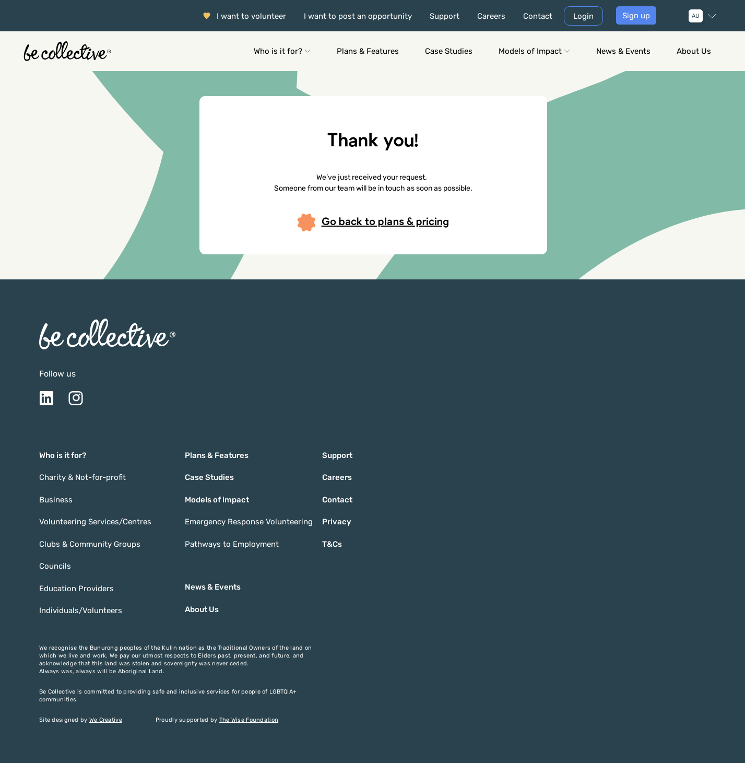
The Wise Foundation (248, 720)
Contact (537, 16)
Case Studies (448, 51)
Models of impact (217, 499)
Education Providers (76, 588)
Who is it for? (282, 51)
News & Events (623, 51)
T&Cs (332, 544)
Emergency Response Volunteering (249, 521)
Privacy (336, 521)
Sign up (636, 15)
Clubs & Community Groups (89, 544)
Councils (55, 566)
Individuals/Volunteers (80, 610)
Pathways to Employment (232, 544)
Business (56, 499)
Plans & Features (368, 51)
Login (583, 16)
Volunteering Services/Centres (95, 521)
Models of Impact (534, 51)
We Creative (105, 720)
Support (444, 16)
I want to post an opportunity (358, 16)
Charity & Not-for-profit (82, 477)
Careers (491, 16)
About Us (694, 51)
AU (696, 16)
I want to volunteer (251, 16)
